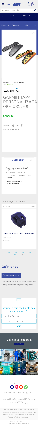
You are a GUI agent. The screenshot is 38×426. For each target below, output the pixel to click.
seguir (19, 344)
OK (19, 327)
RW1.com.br (26, 423)
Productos (15, 25)
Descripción (22, 160)
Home (4, 25)
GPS (26, 25)
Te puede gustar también (11, 129)
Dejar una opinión (11, 275)
